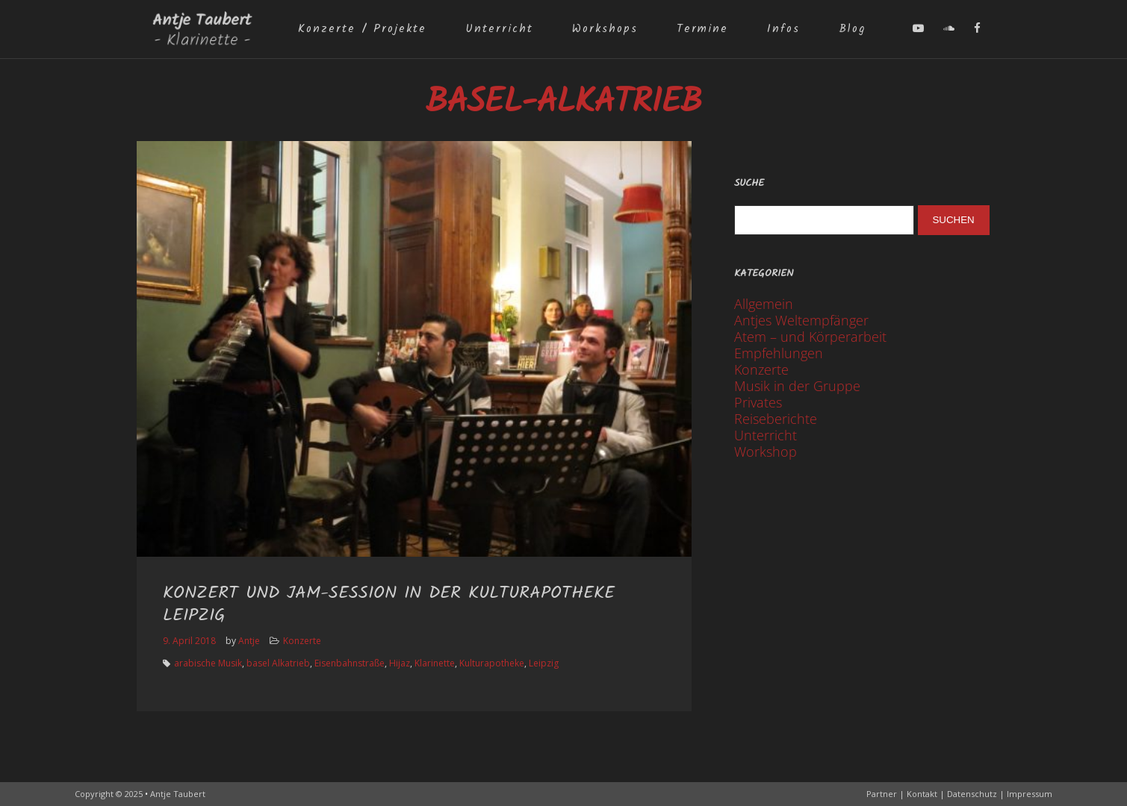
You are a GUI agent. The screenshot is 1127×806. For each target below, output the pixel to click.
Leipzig (544, 663)
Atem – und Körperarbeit (810, 337)
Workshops (605, 29)
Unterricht (499, 29)
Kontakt (922, 793)
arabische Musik (208, 663)
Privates (758, 402)
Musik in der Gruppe (797, 386)
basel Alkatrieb (278, 663)
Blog (852, 29)
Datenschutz (972, 793)
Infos (783, 29)
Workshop (765, 451)
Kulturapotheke (491, 663)
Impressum (1029, 793)
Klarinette (435, 663)
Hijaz (399, 663)
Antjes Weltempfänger (801, 320)
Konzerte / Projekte (362, 29)
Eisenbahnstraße (349, 663)
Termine (702, 29)
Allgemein (763, 304)
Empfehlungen (778, 353)
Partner (881, 793)
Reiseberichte (775, 419)
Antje (249, 640)
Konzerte (302, 640)
